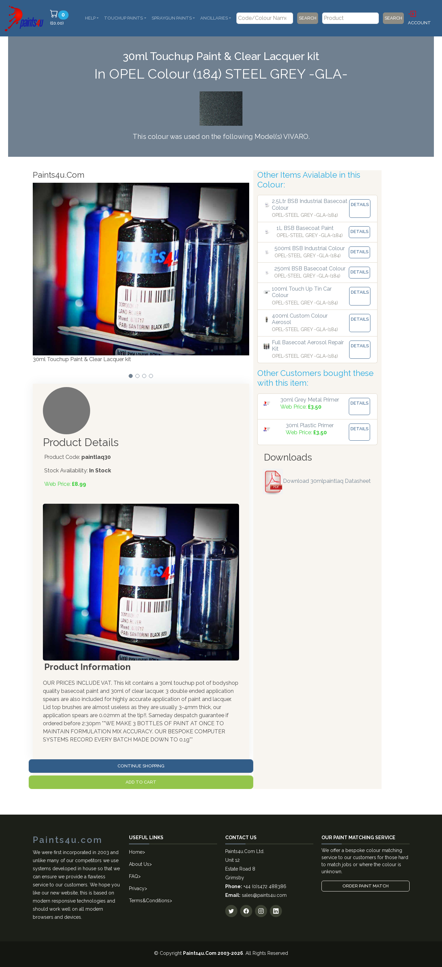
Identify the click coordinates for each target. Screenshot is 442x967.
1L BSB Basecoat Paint (305, 228)
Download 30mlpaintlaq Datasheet (317, 481)
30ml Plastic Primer (310, 425)
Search (307, 18)
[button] (131, 376)
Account (419, 17)
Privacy (137, 888)
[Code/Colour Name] (264, 18)
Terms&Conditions (149, 900)
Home (135, 852)
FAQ (133, 876)
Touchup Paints (123, 18)
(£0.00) (60, 17)
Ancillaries (214, 18)
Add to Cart (141, 782)
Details (360, 204)
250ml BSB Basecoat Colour (309, 268)
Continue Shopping (141, 765)
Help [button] (90, 18)
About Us (139, 864)
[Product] (350, 18)
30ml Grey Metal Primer (309, 400)
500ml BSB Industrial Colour (310, 248)
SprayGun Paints (172, 18)
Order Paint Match (365, 885)
